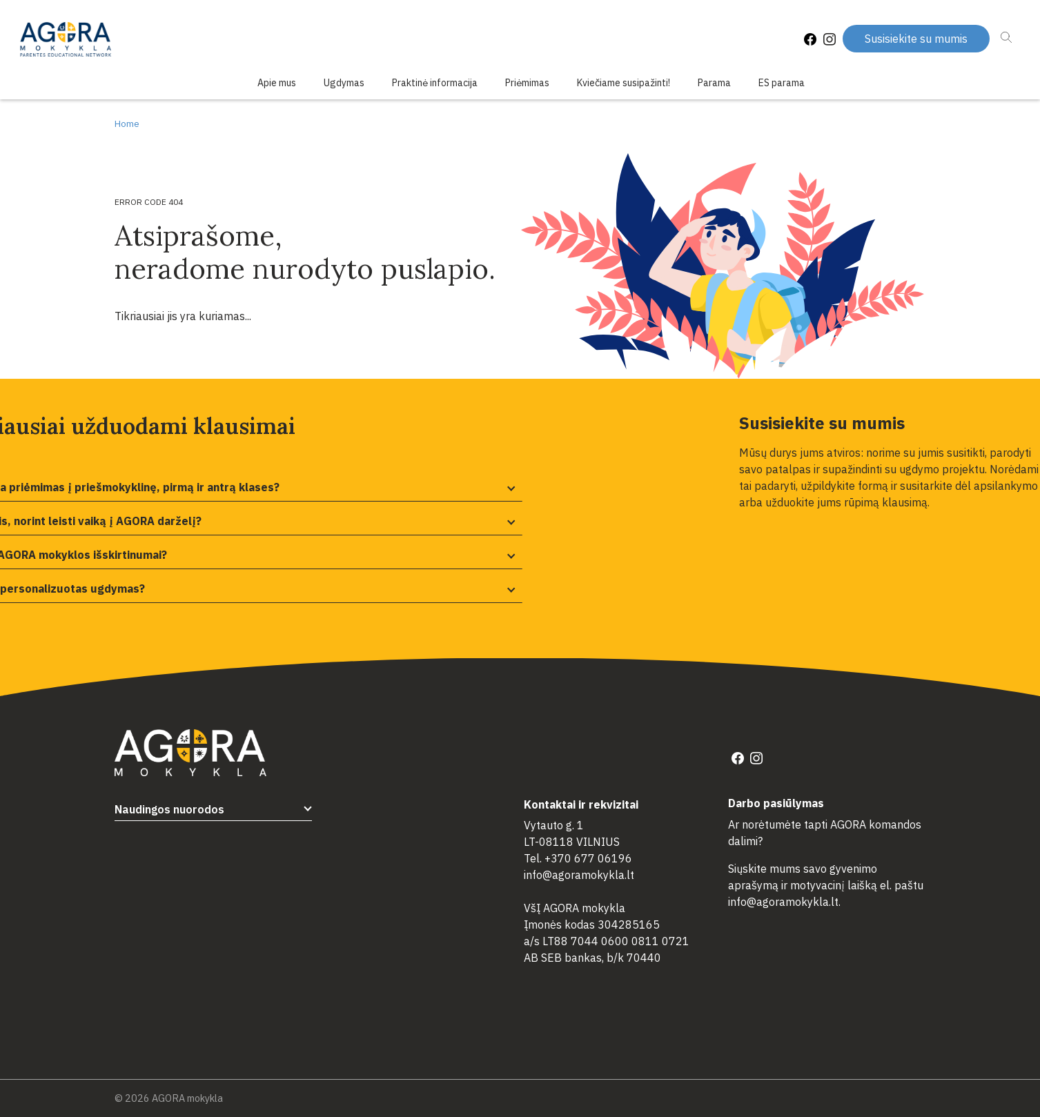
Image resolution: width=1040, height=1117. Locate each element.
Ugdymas (344, 83)
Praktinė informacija (435, 83)
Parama (714, 83)
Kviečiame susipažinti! (623, 83)
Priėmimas (527, 83)
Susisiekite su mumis (916, 39)
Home (127, 124)
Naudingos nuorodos (169, 809)
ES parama (781, 83)
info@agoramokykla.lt (579, 875)
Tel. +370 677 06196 (578, 858)
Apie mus (276, 83)
